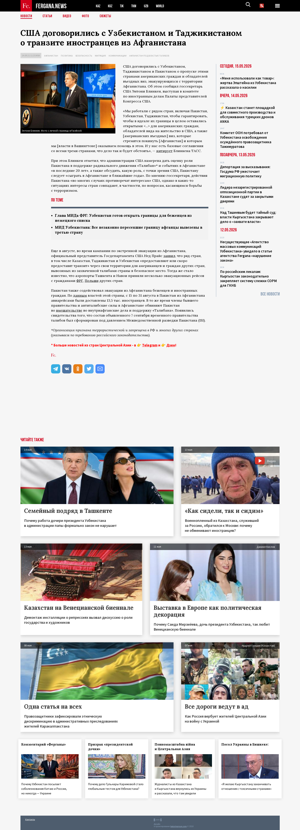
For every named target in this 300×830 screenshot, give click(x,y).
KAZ (98, 5)
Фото (87, 16)
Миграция (100, 55)
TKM (136, 5)
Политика (67, 55)
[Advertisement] (150, 409)
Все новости (270, 294)
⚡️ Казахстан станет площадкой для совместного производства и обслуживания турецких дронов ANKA (248, 114)
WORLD (163, 5)
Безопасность (84, 55)
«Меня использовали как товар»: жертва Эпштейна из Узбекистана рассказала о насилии (248, 83)
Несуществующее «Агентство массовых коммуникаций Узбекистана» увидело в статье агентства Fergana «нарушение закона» (246, 251)
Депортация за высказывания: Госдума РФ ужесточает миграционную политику (245, 171)
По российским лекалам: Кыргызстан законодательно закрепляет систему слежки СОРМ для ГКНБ (248, 278)
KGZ (110, 5)
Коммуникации (117, 55)
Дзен (170, 346)
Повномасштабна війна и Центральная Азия (177, 747)
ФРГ (79, 281)
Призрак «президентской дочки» (112, 747)
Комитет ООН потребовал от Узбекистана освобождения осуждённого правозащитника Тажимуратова (245, 139)
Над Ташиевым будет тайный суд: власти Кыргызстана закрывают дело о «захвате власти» (248, 217)
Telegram (149, 346)
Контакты (30, 818)
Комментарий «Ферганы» (45, 745)
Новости (26, 16)
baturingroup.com (178, 826)
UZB (148, 5)
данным (80, 296)
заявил (169, 256)
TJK (123, 5)
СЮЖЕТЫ (107, 16)
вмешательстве (69, 311)
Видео (68, 16)
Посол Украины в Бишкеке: (247, 745)
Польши (92, 281)
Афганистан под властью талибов (149, 55)
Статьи (48, 16)
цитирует (164, 151)
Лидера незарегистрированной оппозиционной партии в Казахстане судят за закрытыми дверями (246, 194)
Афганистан (51, 55)
